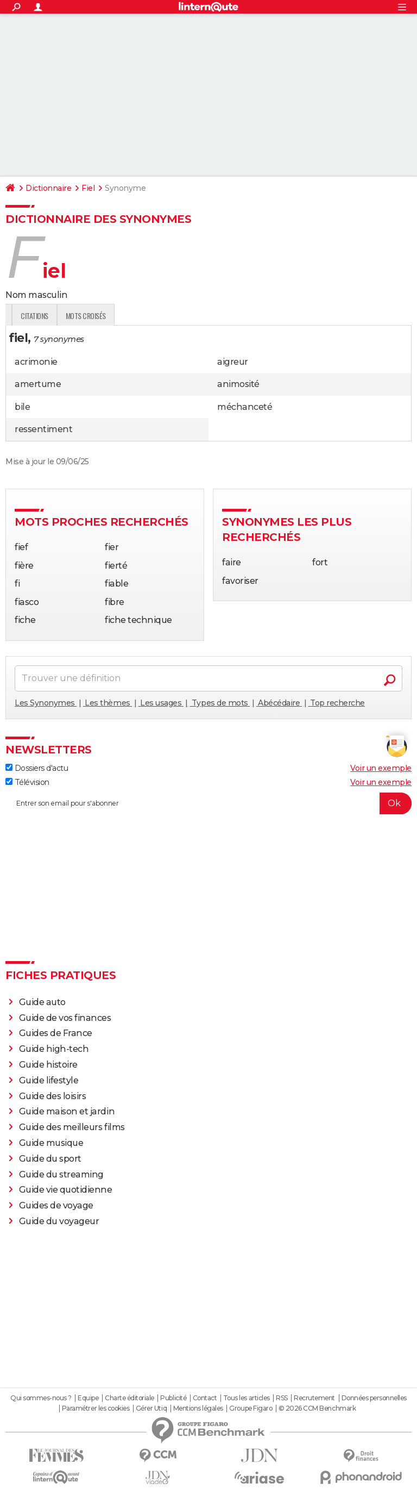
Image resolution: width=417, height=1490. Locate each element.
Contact (205, 1398)
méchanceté (244, 407)
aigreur (232, 362)
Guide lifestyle (49, 1080)
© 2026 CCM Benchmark (317, 1408)
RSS (282, 1398)
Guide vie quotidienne (65, 1189)
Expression (118, 315)
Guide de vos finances (65, 1018)
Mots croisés (217, 315)
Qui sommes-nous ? (41, 1398)
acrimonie (36, 362)
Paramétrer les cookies (95, 1408)
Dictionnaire (48, 188)
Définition (28, 315)
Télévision (27, 782)
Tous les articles (246, 1398)
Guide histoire (48, 1064)
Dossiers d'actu (36, 768)
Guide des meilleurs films (72, 1127)
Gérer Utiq (151, 1408)
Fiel (87, 188)
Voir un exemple (381, 768)
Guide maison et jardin (67, 1111)
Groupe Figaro (250, 1408)
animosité (238, 384)
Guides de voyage (56, 1205)
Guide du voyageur (59, 1221)
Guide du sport (50, 1159)
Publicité (173, 1398)
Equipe (88, 1398)
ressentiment (43, 429)
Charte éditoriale (129, 1398)
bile (22, 407)
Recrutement (314, 1398)
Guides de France (55, 1033)
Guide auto (42, 1002)
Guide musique (51, 1143)
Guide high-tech (54, 1049)
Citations (166, 315)
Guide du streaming (61, 1174)
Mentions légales (198, 1408)
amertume (38, 384)
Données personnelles (374, 1398)
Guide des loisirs (52, 1096)
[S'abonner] (208, 803)
